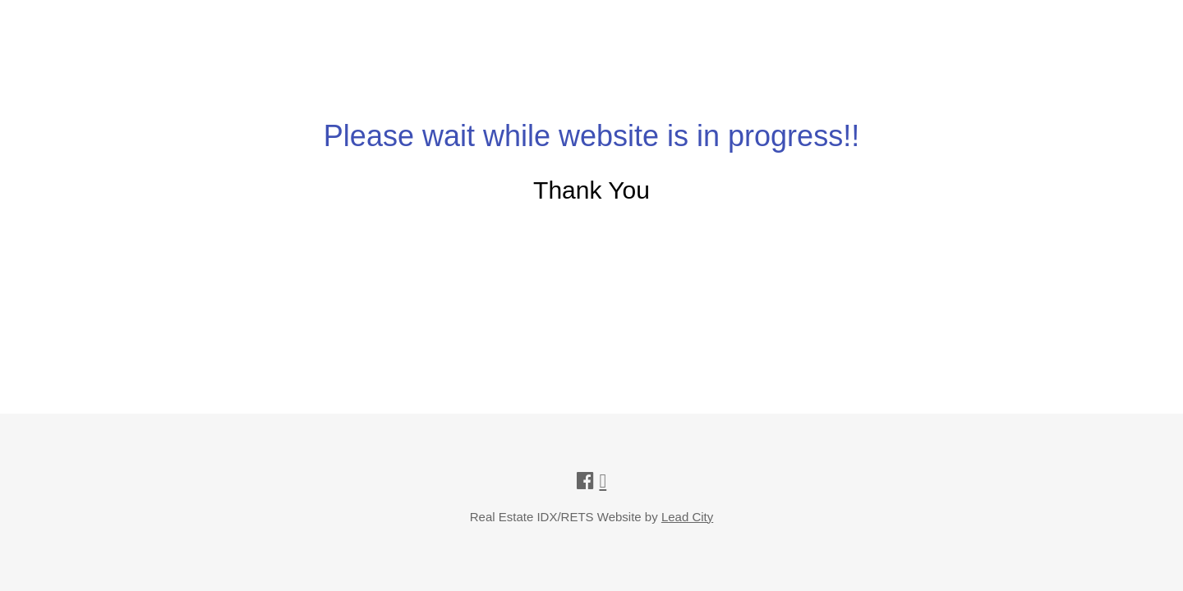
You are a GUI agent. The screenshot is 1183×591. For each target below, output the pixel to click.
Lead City (687, 517)
